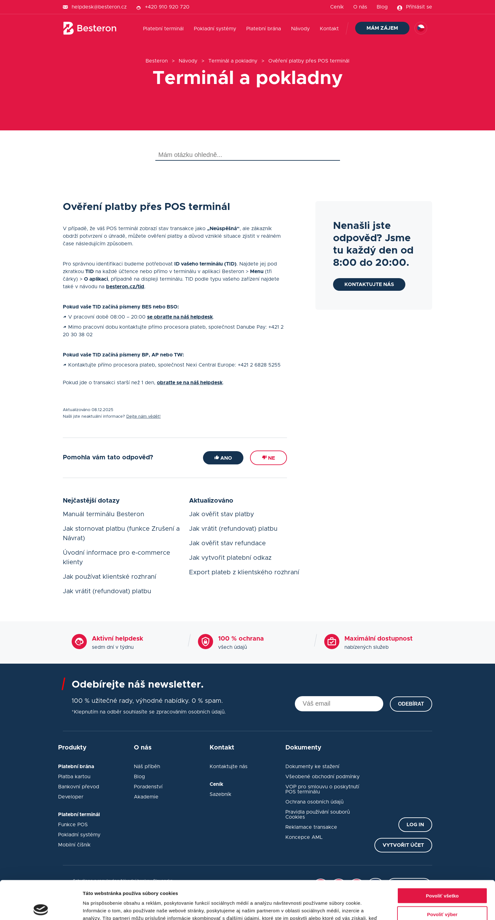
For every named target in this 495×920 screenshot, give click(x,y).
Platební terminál (163, 28)
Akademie (146, 796)
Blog (382, 6)
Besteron (157, 60)
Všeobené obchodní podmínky (322, 776)
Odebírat (411, 704)
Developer (70, 796)
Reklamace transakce (311, 827)
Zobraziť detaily (330, 907)
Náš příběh (147, 766)
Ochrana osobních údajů (314, 801)
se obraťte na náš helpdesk (180, 317)
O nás (360, 6)
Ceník (337, 6)
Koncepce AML (304, 837)
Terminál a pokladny (232, 60)
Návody (300, 28)
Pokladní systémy (215, 28)
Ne (268, 458)
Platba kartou (74, 776)
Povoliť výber (442, 875)
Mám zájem (382, 28)
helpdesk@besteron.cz (99, 6)
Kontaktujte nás (369, 284)
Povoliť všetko (442, 857)
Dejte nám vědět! (143, 417)
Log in (415, 824)
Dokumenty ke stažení (312, 766)
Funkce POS (73, 824)
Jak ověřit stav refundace (227, 543)
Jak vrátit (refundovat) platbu (107, 591)
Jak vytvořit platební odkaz (230, 558)
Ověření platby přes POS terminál (308, 60)
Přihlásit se (419, 6)
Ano (223, 458)
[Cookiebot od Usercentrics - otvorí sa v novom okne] (41, 907)
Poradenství (148, 786)
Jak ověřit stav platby (221, 514)
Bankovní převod (78, 786)
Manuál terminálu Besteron (103, 514)
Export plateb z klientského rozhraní (244, 572)
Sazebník (220, 794)
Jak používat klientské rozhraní (109, 577)
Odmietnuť (442, 894)
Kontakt (329, 28)
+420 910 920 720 (167, 6)
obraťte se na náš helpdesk (190, 382)
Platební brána (263, 28)
